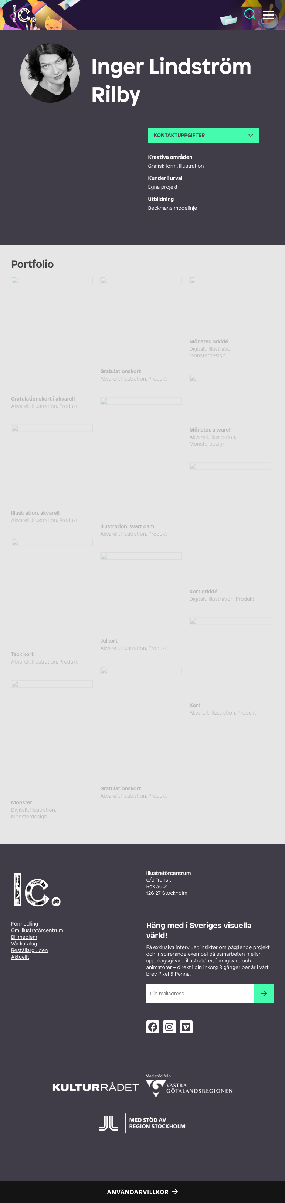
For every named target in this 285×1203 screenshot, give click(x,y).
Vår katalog (24, 943)
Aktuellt (20, 957)
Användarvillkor (138, 1192)
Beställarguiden (29, 950)
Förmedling (24, 923)
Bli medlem (24, 937)
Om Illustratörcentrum (37, 930)
